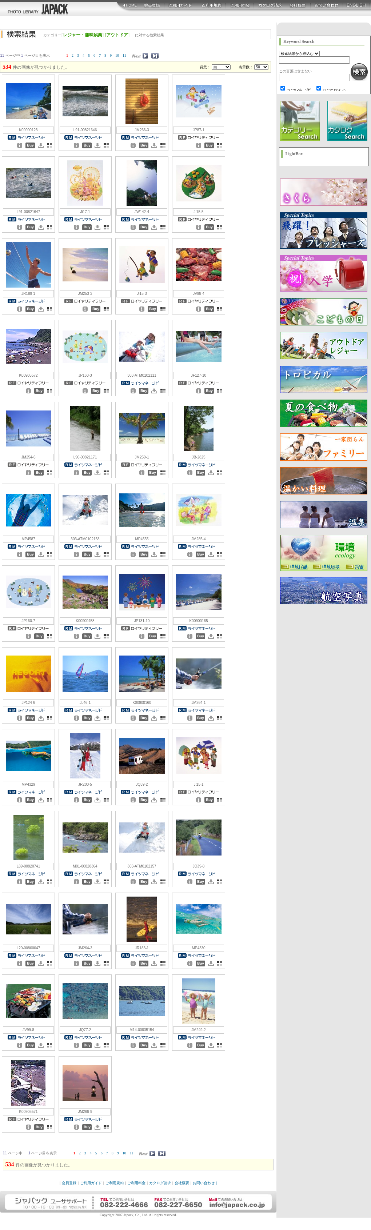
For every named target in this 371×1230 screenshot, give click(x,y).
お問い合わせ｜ (205, 1183)
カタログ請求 (160, 1183)
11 (124, 55)
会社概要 (182, 1183)
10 (117, 55)
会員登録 (69, 1183)
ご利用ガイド (91, 1183)
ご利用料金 (136, 1183)
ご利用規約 (114, 1183)
